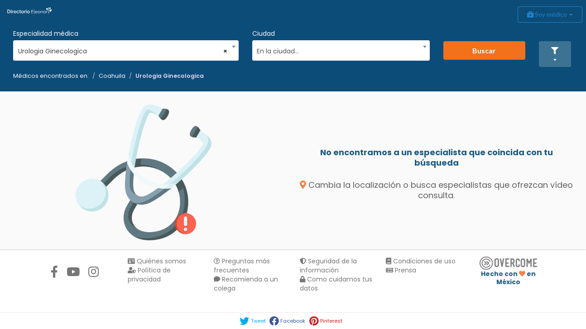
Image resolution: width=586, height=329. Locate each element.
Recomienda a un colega (246, 284)
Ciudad (263, 33)
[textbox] (337, 50)
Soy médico (550, 14)
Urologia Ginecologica (169, 76)
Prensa (401, 270)
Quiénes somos (157, 261)
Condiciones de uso (421, 261)
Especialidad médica (45, 33)
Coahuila (112, 76)
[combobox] (123, 49)
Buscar (484, 50)
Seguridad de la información (328, 266)
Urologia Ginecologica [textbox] (123, 51)
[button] (555, 54)
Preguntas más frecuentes (242, 266)
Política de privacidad (149, 275)
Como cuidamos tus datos (336, 284)
